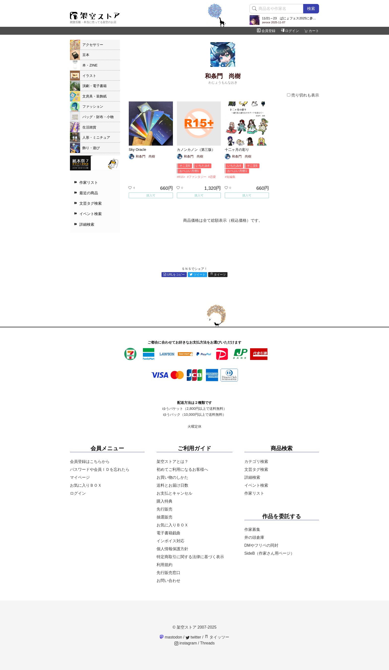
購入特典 (164, 501)
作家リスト (254, 493)
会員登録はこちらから (90, 461)
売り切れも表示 (303, 95)
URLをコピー (174, 274)
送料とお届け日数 (172, 485)
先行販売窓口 (168, 573)
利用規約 (164, 565)
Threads (207, 643)
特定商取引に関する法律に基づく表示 (190, 557)
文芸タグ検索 (256, 469)
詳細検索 (252, 477)
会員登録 (266, 31)
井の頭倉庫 (254, 537)
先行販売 (164, 509)
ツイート (197, 274)
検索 (311, 8)
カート (311, 31)
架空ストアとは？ (172, 461)
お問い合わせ (168, 580)
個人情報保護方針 (172, 549)
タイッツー (216, 637)
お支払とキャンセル (174, 493)
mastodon (171, 637)
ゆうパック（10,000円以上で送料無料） (194, 414)
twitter (193, 637)
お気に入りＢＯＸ (86, 485)
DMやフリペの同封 (261, 545)
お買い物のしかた (172, 477)
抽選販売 (164, 517)
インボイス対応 (170, 541)
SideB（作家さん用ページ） (269, 553)
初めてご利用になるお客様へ (182, 469)
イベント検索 (256, 485)
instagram (185, 643)
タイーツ (218, 274)
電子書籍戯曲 (168, 533)
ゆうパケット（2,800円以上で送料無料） (194, 409)
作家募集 (252, 529)
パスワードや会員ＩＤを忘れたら (100, 469)
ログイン (290, 31)
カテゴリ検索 (256, 461)
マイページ (80, 477)
